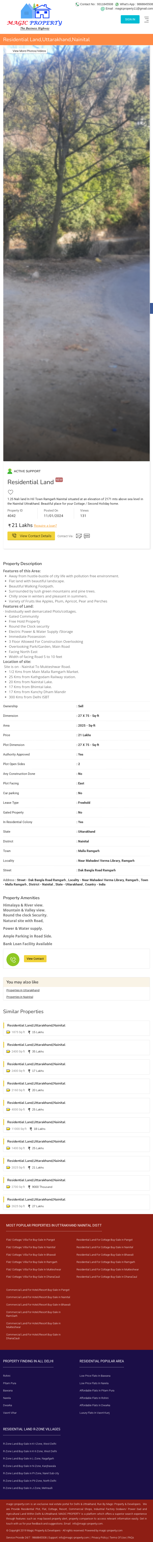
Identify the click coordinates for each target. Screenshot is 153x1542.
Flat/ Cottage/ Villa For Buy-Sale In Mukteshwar (33, 1269)
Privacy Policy (100, 1537)
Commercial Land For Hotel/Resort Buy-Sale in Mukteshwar (33, 1325)
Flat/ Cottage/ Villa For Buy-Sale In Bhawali (31, 1254)
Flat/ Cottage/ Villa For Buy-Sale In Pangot (30, 1239)
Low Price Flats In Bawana (95, 1375)
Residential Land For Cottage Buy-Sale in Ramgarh (105, 1262)
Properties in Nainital (19, 997)
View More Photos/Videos (29, 51)
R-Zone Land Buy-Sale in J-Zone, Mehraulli (28, 1488)
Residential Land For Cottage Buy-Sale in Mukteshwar (107, 1269)
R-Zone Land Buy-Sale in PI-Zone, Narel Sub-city (31, 1473)
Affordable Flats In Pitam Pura (97, 1390)
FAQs (131, 1537)
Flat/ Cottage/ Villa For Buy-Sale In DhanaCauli (33, 1276)
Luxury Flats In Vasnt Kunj (95, 1412)
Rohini (6, 1375)
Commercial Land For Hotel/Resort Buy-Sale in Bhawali (38, 1304)
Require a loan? (45, 525)
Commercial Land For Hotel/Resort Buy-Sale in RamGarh (33, 1314)
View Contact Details (35, 536)
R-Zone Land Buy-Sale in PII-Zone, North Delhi (29, 1480)
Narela (7, 1398)
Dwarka (7, 1405)
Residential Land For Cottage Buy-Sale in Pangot (104, 1239)
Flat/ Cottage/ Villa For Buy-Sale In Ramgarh (31, 1262)
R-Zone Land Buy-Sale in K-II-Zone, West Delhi (30, 1451)
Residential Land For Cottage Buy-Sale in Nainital (104, 1247)
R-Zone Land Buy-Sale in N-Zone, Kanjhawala (29, 1466)
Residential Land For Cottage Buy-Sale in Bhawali (105, 1254)
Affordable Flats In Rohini (94, 1398)
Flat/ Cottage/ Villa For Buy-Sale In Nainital (30, 1247)
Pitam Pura (9, 1383)
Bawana (8, 1390)
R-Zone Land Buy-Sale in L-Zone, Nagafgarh (28, 1458)
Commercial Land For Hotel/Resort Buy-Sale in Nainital (38, 1297)
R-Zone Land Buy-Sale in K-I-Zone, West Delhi (29, 1443)
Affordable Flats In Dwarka (95, 1405)
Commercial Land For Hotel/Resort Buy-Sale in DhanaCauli (33, 1336)
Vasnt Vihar (10, 1412)
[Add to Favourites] (10, 492)
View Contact (35, 958)
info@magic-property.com (87, 1523)
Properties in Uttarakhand (22, 990)
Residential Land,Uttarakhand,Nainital (36, 1025)
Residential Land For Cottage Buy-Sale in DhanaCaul (106, 1276)
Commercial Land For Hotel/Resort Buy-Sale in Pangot (37, 1289)
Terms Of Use (118, 1537)
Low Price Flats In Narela (94, 1383)
